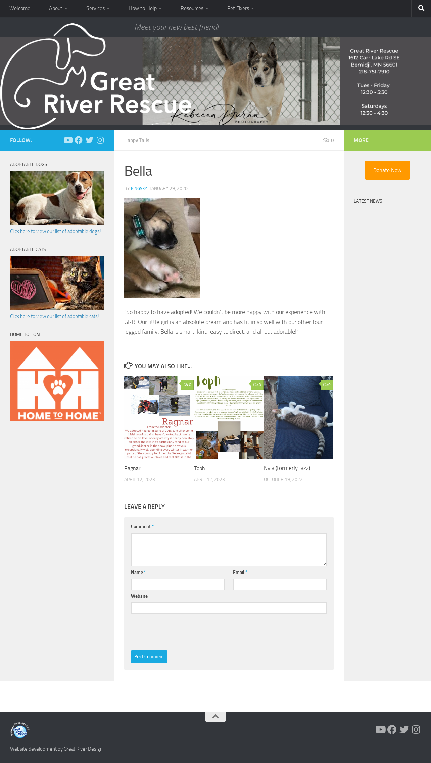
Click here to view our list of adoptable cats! (54, 316)
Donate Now (387, 170)
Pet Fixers (238, 8)
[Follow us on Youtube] (68, 140)
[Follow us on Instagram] (100, 140)
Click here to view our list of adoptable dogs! (55, 231)
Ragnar (132, 468)
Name (138, 572)
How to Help (143, 8)
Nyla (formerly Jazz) (287, 468)
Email (240, 572)
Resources (192, 8)
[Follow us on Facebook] (79, 140)
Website (139, 596)
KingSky (140, 189)
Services (95, 8)
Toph (200, 468)
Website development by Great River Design (56, 749)
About (55, 8)
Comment (142, 526)
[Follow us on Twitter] (89, 140)
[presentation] (182, 631)
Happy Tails (137, 140)
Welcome (19, 8)
